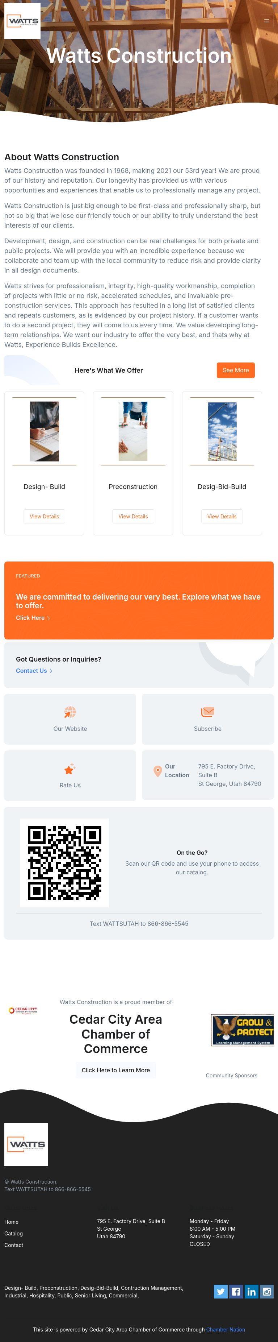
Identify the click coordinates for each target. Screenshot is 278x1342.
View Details (44, 516)
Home (11, 1222)
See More (236, 370)
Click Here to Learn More (116, 1070)
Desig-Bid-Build (222, 486)
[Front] (23, 21)
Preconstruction (133, 486)
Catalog (13, 1233)
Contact (13, 1245)
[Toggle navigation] (267, 21)
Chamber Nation (225, 1329)
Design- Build (44, 486)
